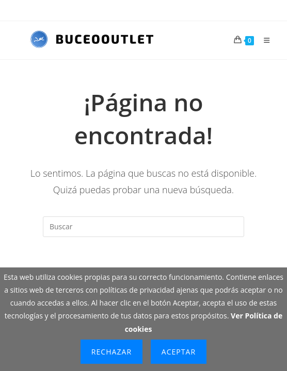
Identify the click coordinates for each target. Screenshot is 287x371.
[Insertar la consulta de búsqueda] (143, 226)
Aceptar (179, 352)
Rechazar (111, 352)
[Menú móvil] (263, 40)
